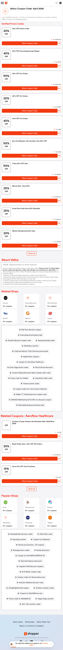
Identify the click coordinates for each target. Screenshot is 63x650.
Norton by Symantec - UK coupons (31, 545)
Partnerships (29, 622)
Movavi (50, 507)
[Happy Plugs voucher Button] (44, 599)
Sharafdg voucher (19, 539)
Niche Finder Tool (43, 622)
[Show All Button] (31, 489)
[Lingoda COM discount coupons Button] (30, 566)
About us (22, 626)
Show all (31, 489)
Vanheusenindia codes (46, 340)
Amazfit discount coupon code (19, 340)
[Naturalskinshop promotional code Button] (30, 405)
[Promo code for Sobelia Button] (18, 378)
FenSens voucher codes (45, 588)
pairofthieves (52, 303)
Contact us (32, 626)
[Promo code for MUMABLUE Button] (19, 599)
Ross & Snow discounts (44, 367)
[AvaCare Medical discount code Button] (30, 583)
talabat (50, 523)
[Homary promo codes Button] (30, 384)
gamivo (28, 318)
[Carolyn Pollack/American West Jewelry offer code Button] (30, 373)
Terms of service (43, 637)
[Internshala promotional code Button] (30, 335)
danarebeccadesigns (33, 303)
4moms (5, 303)
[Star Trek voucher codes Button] (30, 604)
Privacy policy (33, 637)
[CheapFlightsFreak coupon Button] (17, 588)
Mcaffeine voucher (31, 346)
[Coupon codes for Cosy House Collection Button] (30, 389)
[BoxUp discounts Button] (42, 550)
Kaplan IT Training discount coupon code (31, 394)
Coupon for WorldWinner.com (31, 593)
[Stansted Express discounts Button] (30, 561)
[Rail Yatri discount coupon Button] (30, 330)
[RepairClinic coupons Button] (30, 357)
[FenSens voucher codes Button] (44, 588)
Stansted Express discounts (31, 561)
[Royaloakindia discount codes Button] (20, 534)
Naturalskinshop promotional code (31, 405)
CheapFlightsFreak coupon (18, 588)
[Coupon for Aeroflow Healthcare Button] (30, 362)
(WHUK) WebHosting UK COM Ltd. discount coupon (31, 400)
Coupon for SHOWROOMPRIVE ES (31, 555)
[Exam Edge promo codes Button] (18, 367)
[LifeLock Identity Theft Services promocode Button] (30, 351)
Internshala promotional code (31, 335)
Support (41, 626)
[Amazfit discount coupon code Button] (19, 340)
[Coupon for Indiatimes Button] (40, 539)
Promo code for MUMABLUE (20, 599)
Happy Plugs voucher (45, 599)
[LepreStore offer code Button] (43, 378)
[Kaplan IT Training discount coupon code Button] (30, 394)
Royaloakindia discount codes (21, 534)
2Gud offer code (46, 534)
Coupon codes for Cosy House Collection (31, 389)
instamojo (28, 523)
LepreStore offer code (43, 378)
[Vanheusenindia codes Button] (45, 340)
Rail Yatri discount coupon (31, 330)
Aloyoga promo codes (21, 550)
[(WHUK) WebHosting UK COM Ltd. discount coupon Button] (30, 400)
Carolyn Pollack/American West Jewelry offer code (31, 373)
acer (4, 507)
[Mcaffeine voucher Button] (30, 346)
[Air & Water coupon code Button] (30, 572)
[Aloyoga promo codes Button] (20, 550)
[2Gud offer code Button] (45, 534)
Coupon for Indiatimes (41, 539)
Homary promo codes (31, 383)
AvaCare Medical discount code (31, 582)
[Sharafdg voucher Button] (18, 539)
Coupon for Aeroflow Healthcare (31, 362)
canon (49, 318)
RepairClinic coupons (31, 356)
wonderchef (29, 507)
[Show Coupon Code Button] (29, 43)
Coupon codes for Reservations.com (31, 577)
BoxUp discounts (42, 550)
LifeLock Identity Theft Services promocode (31, 351)
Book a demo (18, 622)
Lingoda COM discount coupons (31, 566)
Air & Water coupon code (31, 572)
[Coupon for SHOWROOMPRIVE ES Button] (30, 556)
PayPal (5, 318)
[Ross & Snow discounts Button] (43, 367)
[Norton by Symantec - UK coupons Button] (30, 545)
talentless (6, 523)
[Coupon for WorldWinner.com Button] (30, 593)
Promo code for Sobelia (19, 378)
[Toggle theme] (60, 3)
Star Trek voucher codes (31, 604)
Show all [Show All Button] (31, 253)
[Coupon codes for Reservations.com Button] (30, 577)
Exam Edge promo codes (19, 367)
